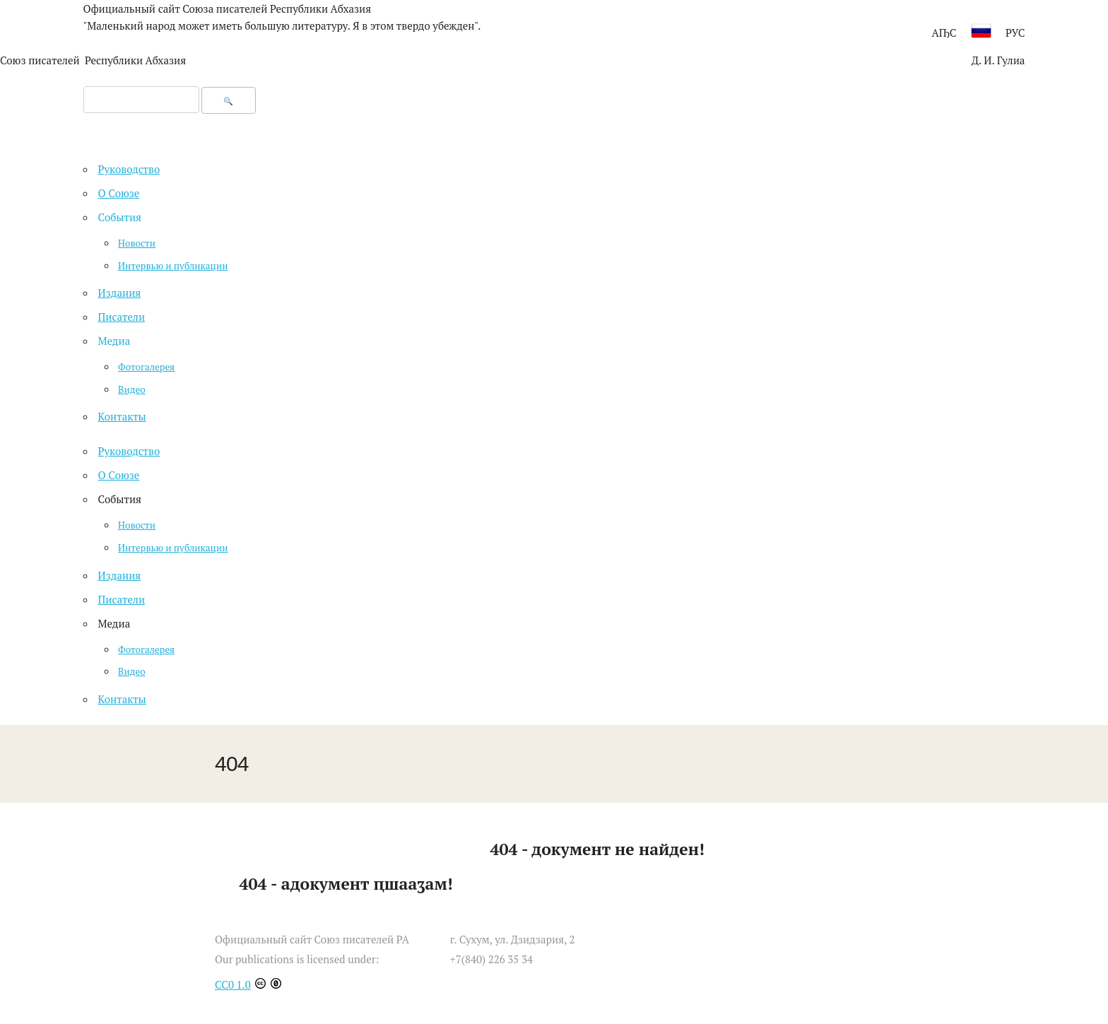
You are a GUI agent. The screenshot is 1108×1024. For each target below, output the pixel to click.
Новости (136, 525)
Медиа (114, 341)
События (119, 217)
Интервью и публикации (173, 547)
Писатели (122, 599)
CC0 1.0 (233, 984)
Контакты (122, 699)
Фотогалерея (146, 649)
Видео (132, 671)
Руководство (129, 451)
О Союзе (119, 475)
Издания (119, 575)
